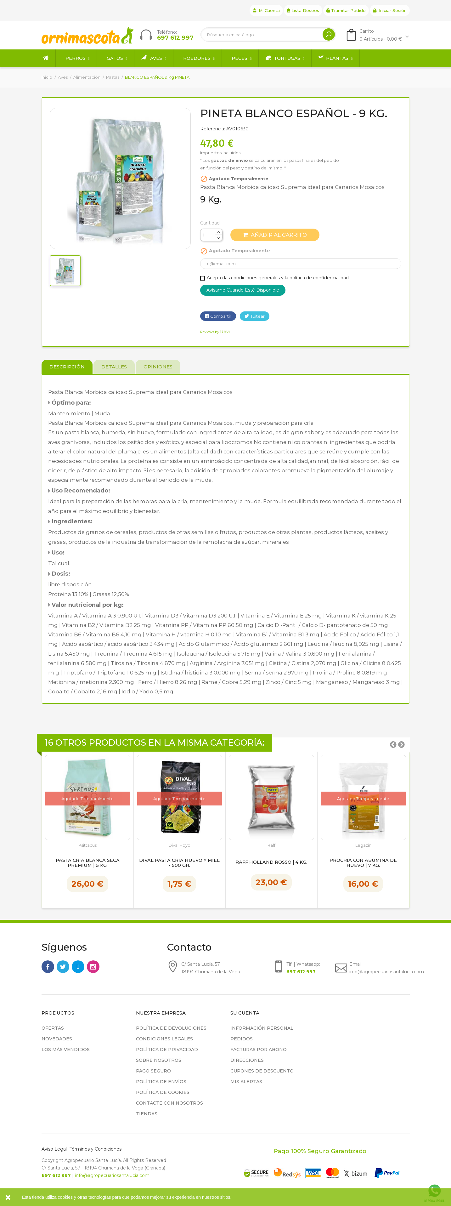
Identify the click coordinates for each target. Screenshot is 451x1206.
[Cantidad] (207, 235)
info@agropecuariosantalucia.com (112, 1175)
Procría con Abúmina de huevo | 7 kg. (363, 863)
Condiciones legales (164, 1039)
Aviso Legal (54, 1149)
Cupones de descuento (262, 1071)
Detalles (114, 367)
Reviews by (215, 332)
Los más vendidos (66, 1049)
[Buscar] (268, 34)
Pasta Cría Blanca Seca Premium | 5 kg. (88, 863)
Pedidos (241, 1039)
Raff (271, 845)
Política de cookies (162, 1092)
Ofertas (53, 1028)
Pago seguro (153, 1071)
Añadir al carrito (275, 235)
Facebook (48, 966)
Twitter (63, 966)
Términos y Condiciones (95, 1149)
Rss (78, 966)
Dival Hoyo (179, 845)
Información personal (261, 1028)
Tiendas (146, 1114)
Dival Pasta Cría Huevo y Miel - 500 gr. (179, 863)
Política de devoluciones (171, 1028)
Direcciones (247, 1060)
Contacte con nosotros (169, 1103)
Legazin (363, 845)
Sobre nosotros (158, 1060)
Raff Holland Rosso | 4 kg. (271, 862)
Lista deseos (303, 10)
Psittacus (87, 845)
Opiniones (158, 367)
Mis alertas (246, 1081)
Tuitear (258, 316)
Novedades (57, 1039)
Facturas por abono (258, 1049)
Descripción (67, 367)
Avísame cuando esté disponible (242, 290)
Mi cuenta (266, 10)
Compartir (220, 316)
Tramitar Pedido (346, 10)
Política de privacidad (167, 1049)
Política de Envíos (161, 1081)
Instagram (93, 966)
